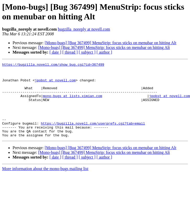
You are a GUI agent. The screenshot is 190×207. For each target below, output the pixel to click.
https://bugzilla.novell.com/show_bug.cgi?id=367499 (53, 65)
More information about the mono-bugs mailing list (45, 183)
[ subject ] (87, 52)
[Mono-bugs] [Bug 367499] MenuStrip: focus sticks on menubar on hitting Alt (110, 43)
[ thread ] (70, 52)
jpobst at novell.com (55, 84)
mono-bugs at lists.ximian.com (72, 102)
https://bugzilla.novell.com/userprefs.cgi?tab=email (93, 135)
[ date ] (55, 52)
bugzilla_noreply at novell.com (84, 29)
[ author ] (104, 52)
